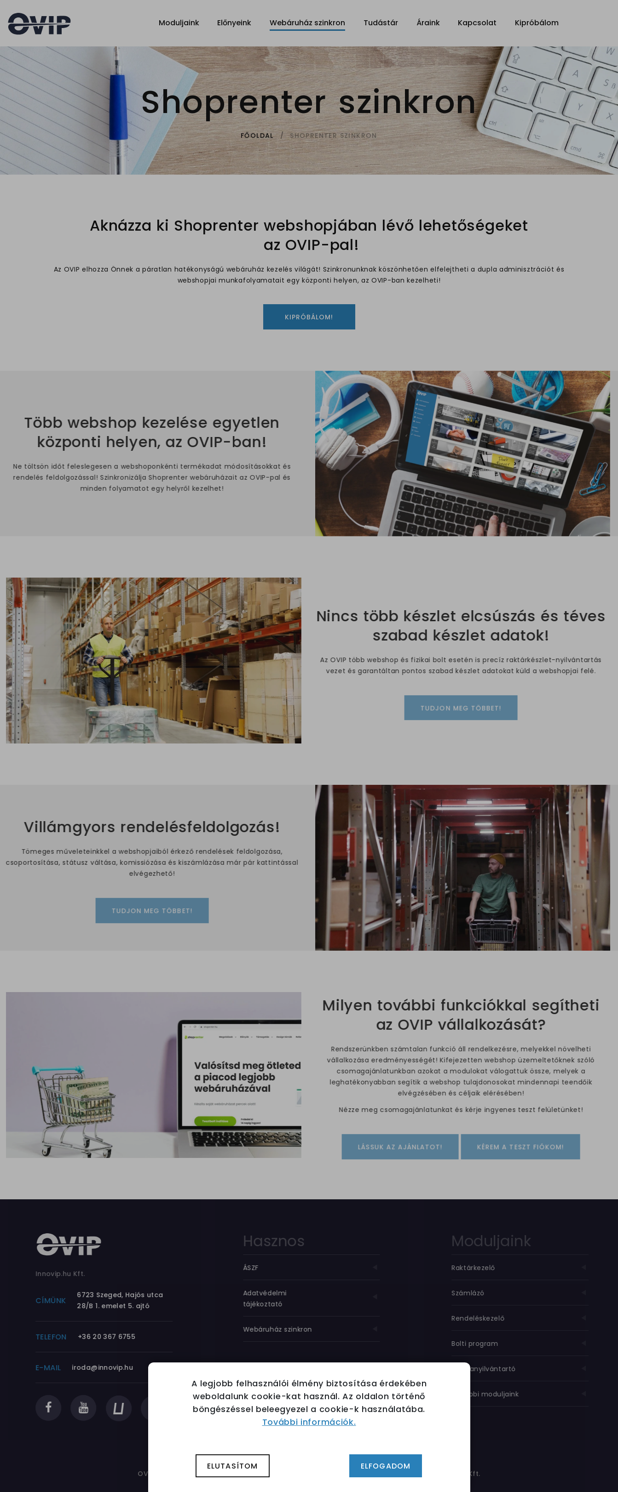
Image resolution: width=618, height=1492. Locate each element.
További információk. (309, 1422)
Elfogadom (386, 1466)
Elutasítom (232, 1466)
